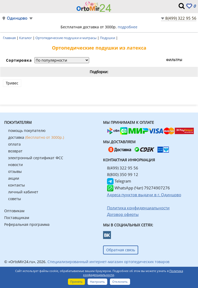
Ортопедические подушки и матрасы (66, 37)
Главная (10, 37)
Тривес (12, 83)
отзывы (15, 171)
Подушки (108, 37)
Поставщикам (16, 217)
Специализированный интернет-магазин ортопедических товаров (108, 261)
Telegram (119, 181)
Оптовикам (14, 210)
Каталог (26, 37)
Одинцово (17, 18)
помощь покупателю (27, 130)
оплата (14, 144)
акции (13, 178)
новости (15, 164)
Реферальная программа (27, 224)
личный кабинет (23, 191)
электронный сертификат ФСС (35, 157)
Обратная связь (120, 249)
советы (14, 198)
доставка (36, 137)
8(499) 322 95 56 (180, 18)
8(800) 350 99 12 (122, 174)
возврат (15, 150)
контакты (16, 185)
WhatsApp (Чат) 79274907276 (138, 187)
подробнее (127, 26)
